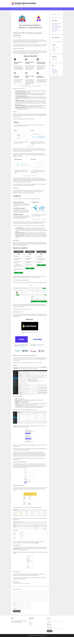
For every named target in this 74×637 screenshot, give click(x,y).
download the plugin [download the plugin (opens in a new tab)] (34, 362)
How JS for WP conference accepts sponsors (55, 30)
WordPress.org (54, 72)
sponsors (19, 582)
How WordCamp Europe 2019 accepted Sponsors (22, 583)
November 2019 (55, 47)
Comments (55, 71)
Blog (12, 8)
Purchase (26, 8)
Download (21, 8)
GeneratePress (44, 635)
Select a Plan (55, 627)
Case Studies (16, 581)
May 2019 (53, 50)
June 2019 (54, 49)
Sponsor (16, 8)
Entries (54, 70)
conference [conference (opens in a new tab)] (43, 45)
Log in (53, 68)
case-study (15, 582)
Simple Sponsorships (25, 3)
